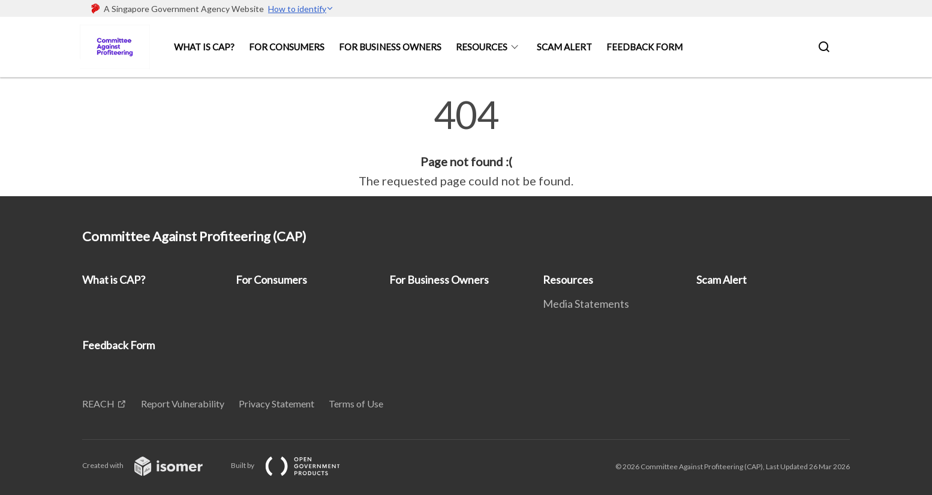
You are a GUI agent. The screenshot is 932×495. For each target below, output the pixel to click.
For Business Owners (390, 46)
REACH (98, 403)
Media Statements (586, 303)
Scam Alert (564, 46)
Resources (481, 46)
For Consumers (286, 46)
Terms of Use (356, 403)
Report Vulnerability (182, 403)
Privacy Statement (276, 403)
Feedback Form (644, 46)
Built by (295, 465)
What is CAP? (204, 46)
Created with (152, 465)
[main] (466, 142)
